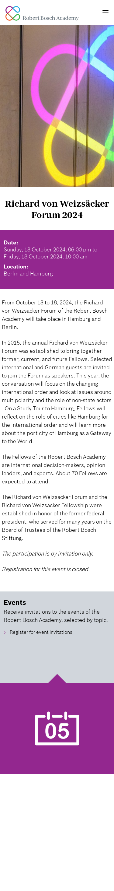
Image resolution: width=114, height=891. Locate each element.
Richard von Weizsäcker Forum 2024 (57, 209)
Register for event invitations (41, 632)
